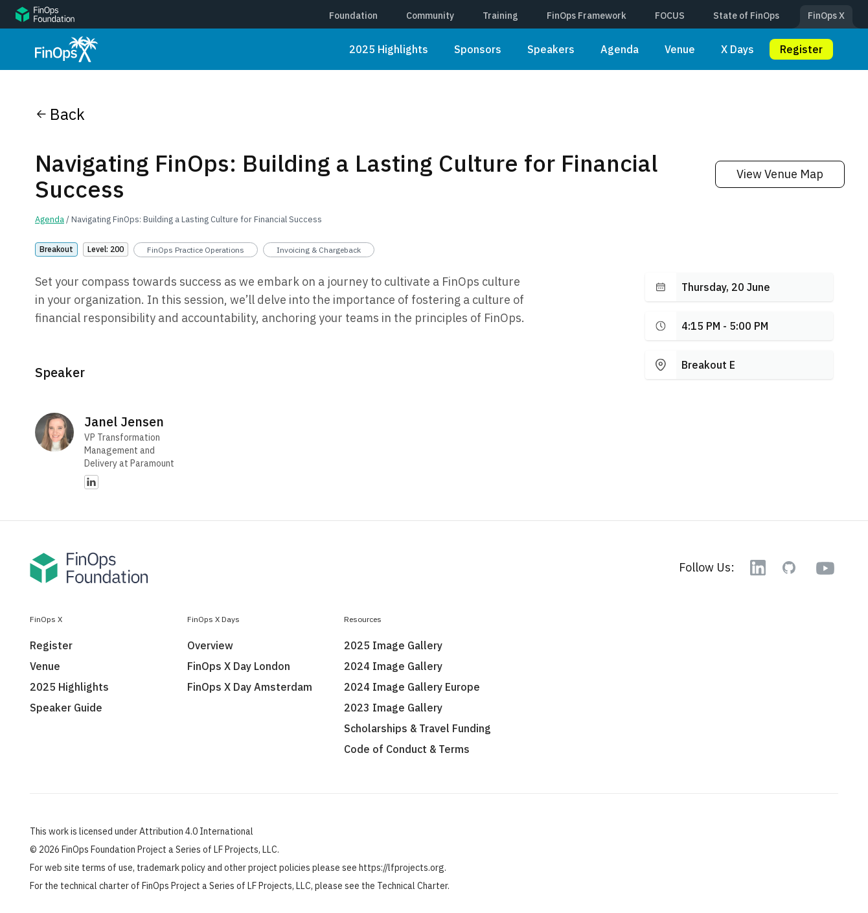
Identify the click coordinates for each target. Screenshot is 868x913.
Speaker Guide (66, 707)
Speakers (551, 49)
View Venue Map (780, 174)
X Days (737, 49)
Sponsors (477, 49)
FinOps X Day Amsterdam (249, 686)
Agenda (619, 49)
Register (801, 49)
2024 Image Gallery (393, 666)
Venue (680, 49)
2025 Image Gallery (393, 645)
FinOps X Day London (238, 666)
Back (60, 114)
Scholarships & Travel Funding (417, 728)
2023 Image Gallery (393, 707)
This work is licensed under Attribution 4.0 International (141, 831)
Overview (210, 645)
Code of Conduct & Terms (407, 749)
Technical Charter (412, 886)
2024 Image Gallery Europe (412, 686)
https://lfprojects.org (401, 867)
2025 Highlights (388, 49)
